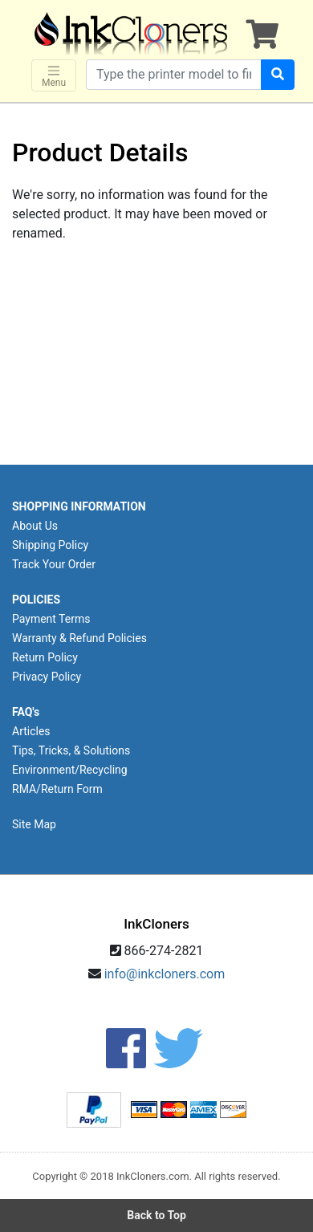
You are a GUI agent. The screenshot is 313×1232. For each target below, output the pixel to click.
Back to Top (156, 1215)
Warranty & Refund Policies (79, 638)
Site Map (34, 824)
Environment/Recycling (70, 769)
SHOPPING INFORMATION (79, 506)
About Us (35, 525)
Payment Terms (51, 618)
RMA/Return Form (57, 789)
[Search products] (174, 74)
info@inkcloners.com (165, 974)
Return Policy (45, 657)
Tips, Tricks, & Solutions (71, 750)
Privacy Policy (46, 676)
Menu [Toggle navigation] (54, 75)
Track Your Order (54, 564)
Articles (31, 731)
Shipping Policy (50, 545)
